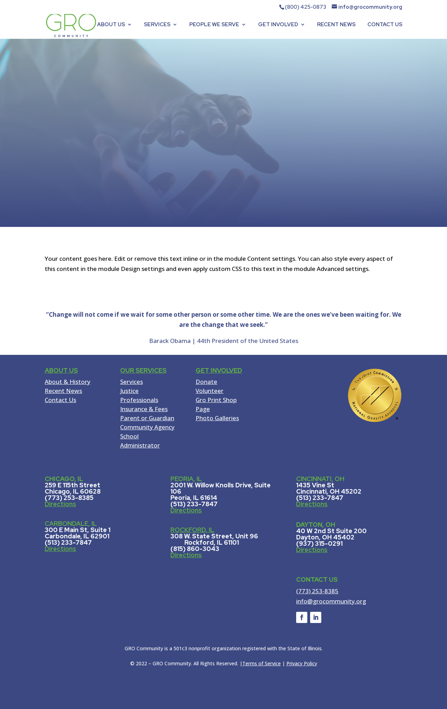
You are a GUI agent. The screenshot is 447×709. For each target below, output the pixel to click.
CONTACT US (384, 25)
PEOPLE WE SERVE (214, 25)
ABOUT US (111, 25)
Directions (60, 504)
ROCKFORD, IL (192, 530)
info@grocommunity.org (331, 601)
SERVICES (157, 25)
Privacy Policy (301, 663)
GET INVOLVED (278, 25)
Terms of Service (261, 663)
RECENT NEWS (336, 25)
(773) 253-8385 (317, 591)
